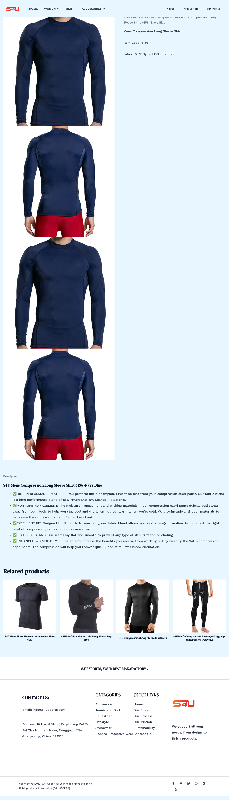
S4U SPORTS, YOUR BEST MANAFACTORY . (114, 672)
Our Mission (143, 726)
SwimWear (103, 732)
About (178, 9)
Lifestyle (102, 726)
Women (50, 8)
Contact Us (215, 9)
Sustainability (144, 732)
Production (195, 9)
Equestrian (103, 720)
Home (33, 8)
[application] (56, 8)
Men (69, 8)
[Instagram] (193, 790)
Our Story (141, 714)
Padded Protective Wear (114, 738)
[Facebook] (173, 790)
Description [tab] (12, 477)
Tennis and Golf (107, 714)
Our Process (143, 720)
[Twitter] (187, 790)
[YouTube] (180, 790)
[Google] (200, 790)
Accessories (91, 8)
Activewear (104, 708)
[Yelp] (207, 790)
